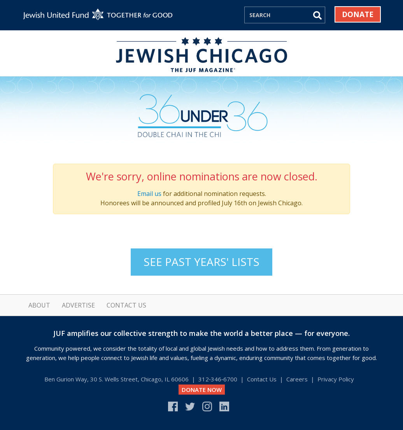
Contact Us (126, 305)
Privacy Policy (335, 379)
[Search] (277, 15)
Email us (149, 193)
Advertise (78, 305)
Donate (357, 14)
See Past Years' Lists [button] (201, 261)
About (39, 305)
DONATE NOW (202, 389)
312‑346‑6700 (217, 379)
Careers (297, 379)
